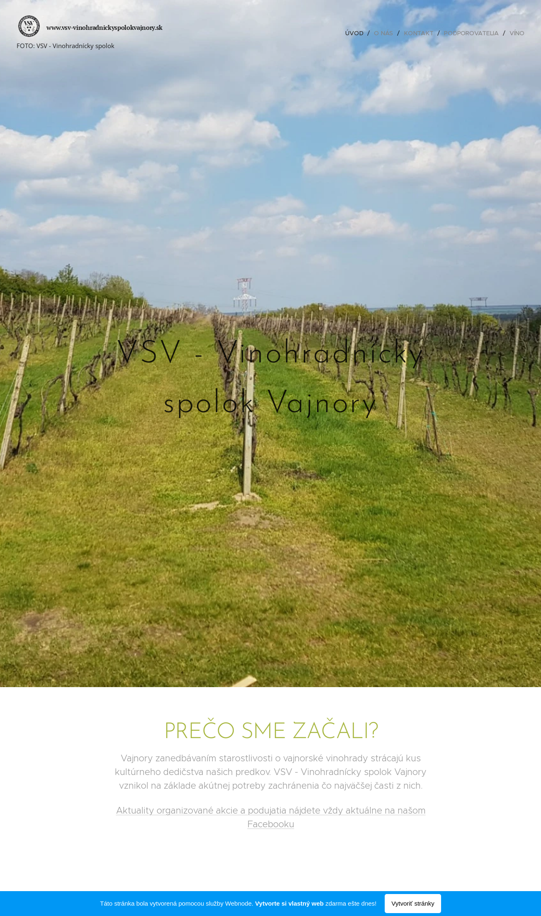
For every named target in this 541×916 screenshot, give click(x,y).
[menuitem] (356, 33)
